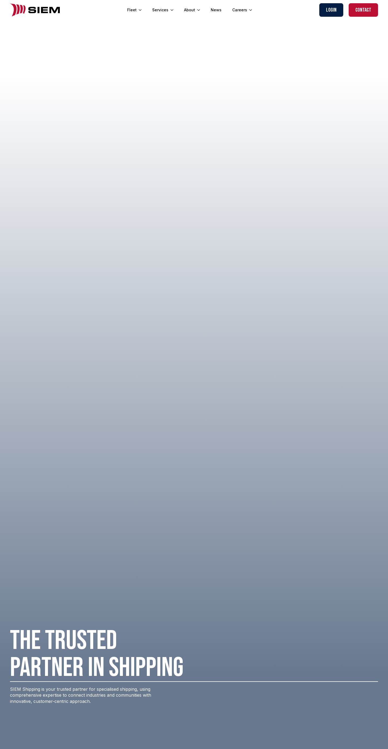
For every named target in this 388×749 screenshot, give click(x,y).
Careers (239, 10)
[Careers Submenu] (252, 10)
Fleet (132, 10)
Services (160, 10)
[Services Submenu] (173, 10)
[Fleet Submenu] (142, 10)
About (189, 10)
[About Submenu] (200, 10)
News (216, 10)
